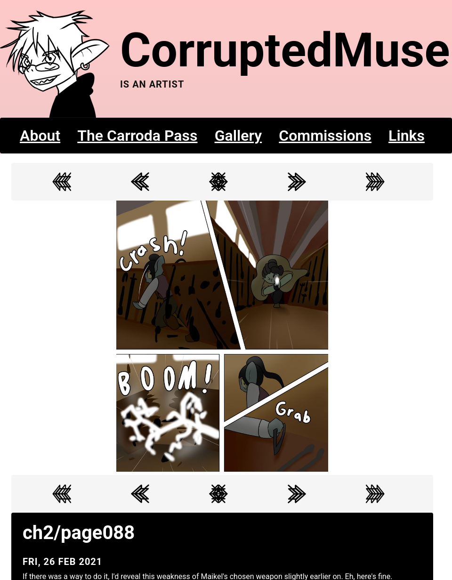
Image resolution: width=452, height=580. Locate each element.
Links (406, 136)
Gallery (238, 136)
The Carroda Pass (137, 136)
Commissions (325, 136)
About (40, 136)
